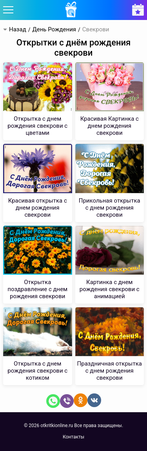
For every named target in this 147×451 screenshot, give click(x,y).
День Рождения (54, 29)
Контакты (73, 437)
